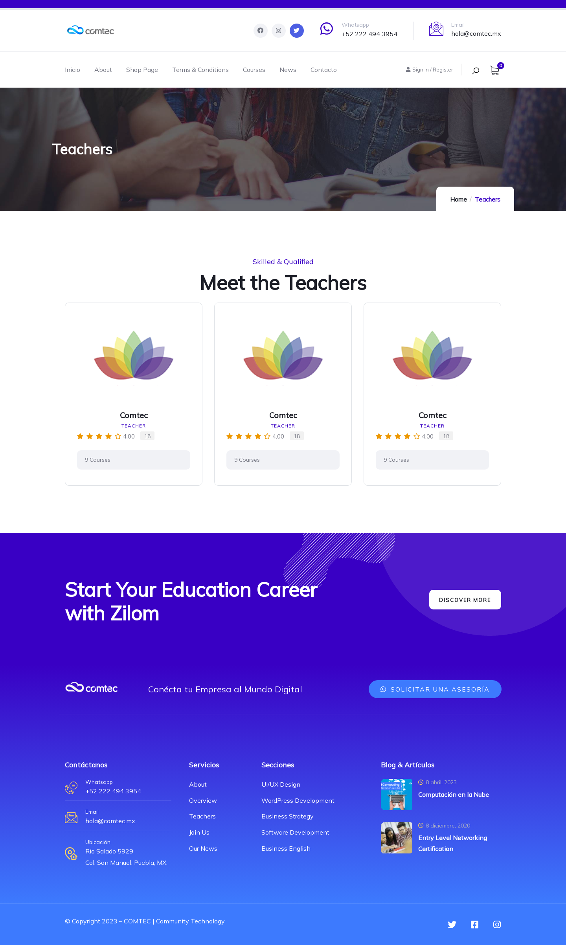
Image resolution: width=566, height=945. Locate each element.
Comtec (134, 415)
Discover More (462, 600)
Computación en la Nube (453, 794)
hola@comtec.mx (476, 33)
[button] (435, 689)
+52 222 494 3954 (369, 34)
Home (458, 199)
